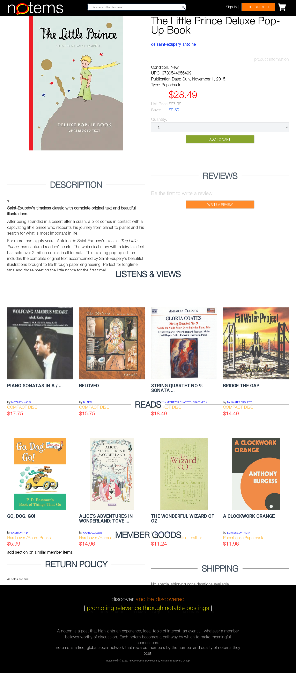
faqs (157, 614)
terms (139, 614)
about (121, 614)
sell (172, 614)
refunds (191, 614)
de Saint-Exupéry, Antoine (173, 44)
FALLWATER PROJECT (239, 454)
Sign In (231, 7)
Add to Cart (219, 139)
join (104, 614)
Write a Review (220, 223)
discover (148, 593)
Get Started (258, 7)
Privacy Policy (136, 662)
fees (210, 614)
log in (87, 614)
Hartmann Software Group (175, 662)
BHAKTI (87, 454)
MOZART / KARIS (21, 454)
